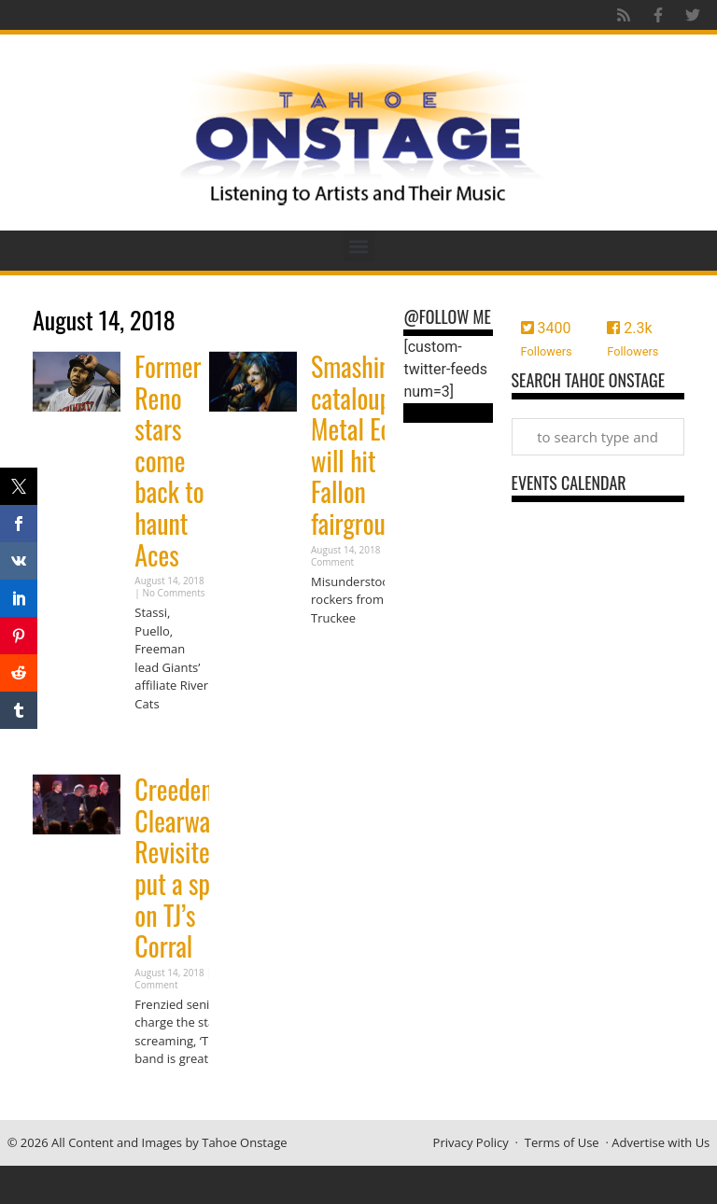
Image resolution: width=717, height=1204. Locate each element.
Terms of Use (562, 1142)
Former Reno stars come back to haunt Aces (169, 460)
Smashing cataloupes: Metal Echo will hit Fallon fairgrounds (364, 444)
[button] (359, 246)
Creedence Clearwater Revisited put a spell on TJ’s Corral (185, 867)
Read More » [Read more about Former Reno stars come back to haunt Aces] (167, 740)
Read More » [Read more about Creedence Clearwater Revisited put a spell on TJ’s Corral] (167, 1095)
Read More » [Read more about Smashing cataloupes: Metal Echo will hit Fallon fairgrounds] (343, 654)
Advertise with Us (661, 1142)
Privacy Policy (471, 1142)
